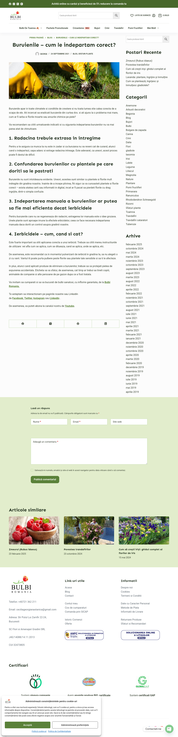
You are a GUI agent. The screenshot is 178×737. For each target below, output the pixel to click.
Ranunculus (132, 195)
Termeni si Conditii (131, 595)
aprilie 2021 (132, 326)
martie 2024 (132, 256)
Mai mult (153, 28)
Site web (117, 421)
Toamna (130, 212)
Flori (128, 146)
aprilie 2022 (132, 289)
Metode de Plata (130, 607)
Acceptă (27, 725)
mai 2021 (131, 322)
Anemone (131, 105)
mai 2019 (131, 387)
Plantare (130, 183)
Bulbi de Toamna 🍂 (31, 28)
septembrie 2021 (135, 305)
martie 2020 (132, 359)
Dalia (129, 142)
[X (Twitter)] (18, 4)
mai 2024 (131, 252)
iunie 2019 (131, 383)
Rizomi (130, 203)
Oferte (68, 623)
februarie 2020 (134, 363)
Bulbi (129, 126)
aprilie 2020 (132, 355)
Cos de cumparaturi (75, 607)
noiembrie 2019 (134, 371)
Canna (129, 134)
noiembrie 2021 (134, 297)
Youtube (69, 306)
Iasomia (130, 154)
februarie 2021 (134, 334)
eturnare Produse (131, 619)
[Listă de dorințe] (140, 15)
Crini (107, 28)
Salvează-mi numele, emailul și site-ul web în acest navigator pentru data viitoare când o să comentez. (80, 470)
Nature (129, 179)
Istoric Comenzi (73, 619)
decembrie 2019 (135, 367)
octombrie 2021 (134, 301)
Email (76, 422)
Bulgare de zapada (136, 130)
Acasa (68, 587)
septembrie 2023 (135, 269)
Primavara (131, 191)
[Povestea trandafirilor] (89, 530)
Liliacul (130, 171)
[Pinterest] (78, 324)
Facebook (17, 298)
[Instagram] (14, 4)
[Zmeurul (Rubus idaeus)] (34, 530)
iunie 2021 (131, 318)
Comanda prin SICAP (76, 611)
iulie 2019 (131, 379)
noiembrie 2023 (134, 260)
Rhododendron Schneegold (141, 199)
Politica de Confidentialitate (59, 731)
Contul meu (71, 603)
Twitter (28, 298)
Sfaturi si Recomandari (133, 623)
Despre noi (127, 587)
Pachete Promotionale (57, 28)
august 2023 (133, 273)
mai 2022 (131, 285)
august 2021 (133, 310)
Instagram (39, 298)
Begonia (130, 113)
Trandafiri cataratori (137, 220)
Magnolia (131, 175)
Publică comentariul (45, 479)
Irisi (128, 158)
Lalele (129, 162)
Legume (130, 167)
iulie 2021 (131, 314)
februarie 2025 (134, 244)
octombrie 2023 (134, 264)
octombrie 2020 (134, 350)
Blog (75, 54)
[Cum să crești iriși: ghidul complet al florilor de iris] (144, 530)
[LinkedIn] (106, 324)
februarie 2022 (134, 293)
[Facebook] (10, 4)
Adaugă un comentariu (45, 442)
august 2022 (133, 281)
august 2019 (133, 375)
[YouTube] (22, 4)
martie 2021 (132, 330)
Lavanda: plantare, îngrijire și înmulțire (147, 77)
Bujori (97, 28)
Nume (37, 422)
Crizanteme (81, 28)
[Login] (153, 15)
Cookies (125, 591)
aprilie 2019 (132, 391)
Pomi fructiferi (135, 28)
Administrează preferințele (75, 725)
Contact (69, 595)
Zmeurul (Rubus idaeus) (139, 60)
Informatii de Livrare (132, 611)
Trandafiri (118, 28)
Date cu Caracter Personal (135, 603)
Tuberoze (131, 224)
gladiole (130, 150)
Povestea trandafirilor (138, 64)
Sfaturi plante (85, 54)
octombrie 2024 (134, 248)
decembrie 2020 (135, 342)
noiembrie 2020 (134, 346)
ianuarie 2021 (133, 338)
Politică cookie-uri (39, 731)
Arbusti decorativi (135, 109)
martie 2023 (132, 277)
